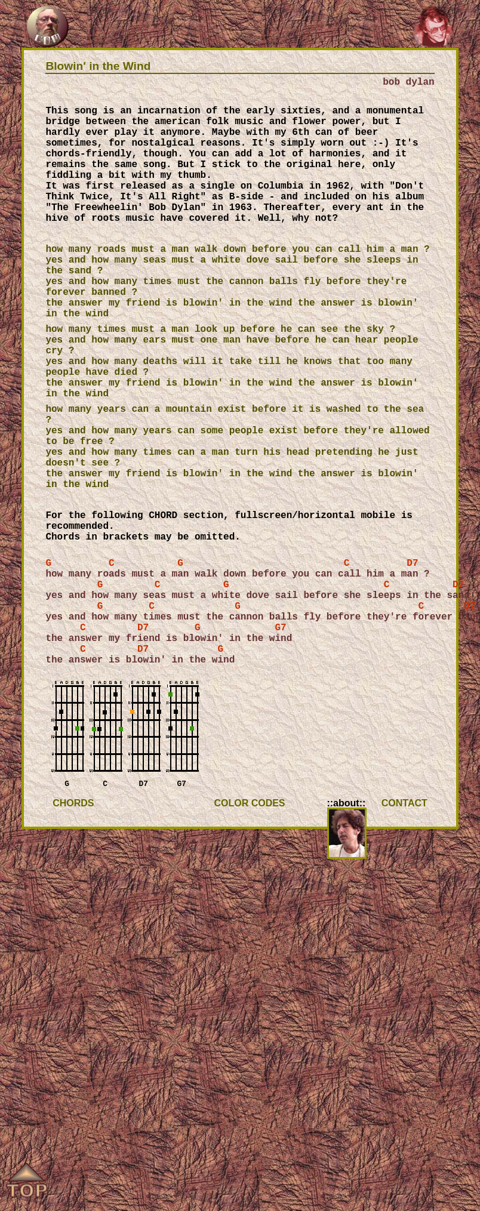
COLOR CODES (249, 827)
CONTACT (404, 827)
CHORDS (73, 827)
